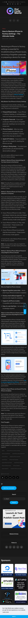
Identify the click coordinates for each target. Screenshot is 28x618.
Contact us (22, 2)
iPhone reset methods (13, 459)
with (4, 2)
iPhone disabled (16, 465)
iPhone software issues (6, 465)
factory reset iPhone (6, 453)
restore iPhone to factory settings (13, 450)
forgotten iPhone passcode (16, 468)
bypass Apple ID (5, 468)
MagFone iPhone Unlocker (15, 456)
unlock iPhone (5, 456)
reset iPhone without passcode (18, 453)
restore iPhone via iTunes (7, 462)
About (18, 2)
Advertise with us (12, 2)
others (3, 450)
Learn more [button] (6, 612)
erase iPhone (4, 459)
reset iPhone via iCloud (18, 462)
